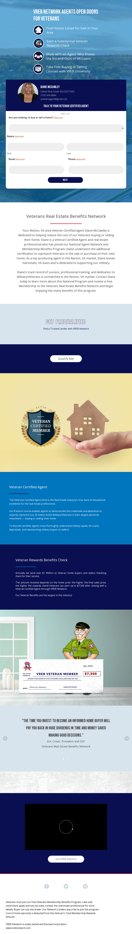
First (9, 153)
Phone (76, 159)
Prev (5, 738)
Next (126, 738)
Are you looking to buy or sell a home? (36, 117)
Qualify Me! (66, 359)
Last (69, 153)
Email (17, 159)
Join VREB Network (66, 859)
